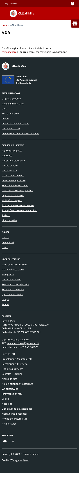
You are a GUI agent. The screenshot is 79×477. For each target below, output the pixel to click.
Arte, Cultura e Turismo (14, 264)
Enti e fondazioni (11, 113)
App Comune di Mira (12, 294)
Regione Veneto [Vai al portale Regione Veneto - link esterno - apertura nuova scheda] (11, 3)
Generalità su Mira (11, 279)
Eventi (5, 304)
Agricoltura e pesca (12, 150)
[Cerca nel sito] (70, 13)
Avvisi (5, 247)
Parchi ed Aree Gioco (13, 269)
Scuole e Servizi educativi (15, 284)
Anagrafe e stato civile (13, 160)
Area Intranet (9, 423)
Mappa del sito (9, 379)
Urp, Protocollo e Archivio (15, 339)
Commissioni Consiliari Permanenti (20, 133)
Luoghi (5, 299)
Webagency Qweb (19, 460)
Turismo (6, 215)
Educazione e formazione (15, 185)
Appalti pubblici (10, 165)
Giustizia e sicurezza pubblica (17, 190)
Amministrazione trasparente (17, 384)
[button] (75, 23)
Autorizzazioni (9, 170)
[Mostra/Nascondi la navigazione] (3, 13)
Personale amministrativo (15, 123)
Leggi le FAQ (8, 354)
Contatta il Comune (12, 374)
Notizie (5, 237)
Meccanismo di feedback (14, 414)
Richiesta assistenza (12, 369)
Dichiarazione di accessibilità (17, 409)
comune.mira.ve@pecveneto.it (23, 343)
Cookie (5, 399)
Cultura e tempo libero (13, 180)
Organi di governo (11, 98)
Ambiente (7, 155)
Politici (5, 118)
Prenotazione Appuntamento (17, 359)
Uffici (4, 108)
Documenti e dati (11, 128)
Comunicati (8, 242)
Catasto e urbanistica (13, 175)
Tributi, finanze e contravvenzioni (19, 210)
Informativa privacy (12, 394)
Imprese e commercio (13, 195)
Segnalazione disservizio (14, 364)
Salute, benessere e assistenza (18, 205)
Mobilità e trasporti (12, 200)
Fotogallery (8, 274)
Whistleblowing (10, 389)
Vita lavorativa (9, 220)
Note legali (7, 404)
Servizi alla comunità (13, 289)
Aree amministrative (13, 103)
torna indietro (9, 52)
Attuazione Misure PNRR (15, 418)
